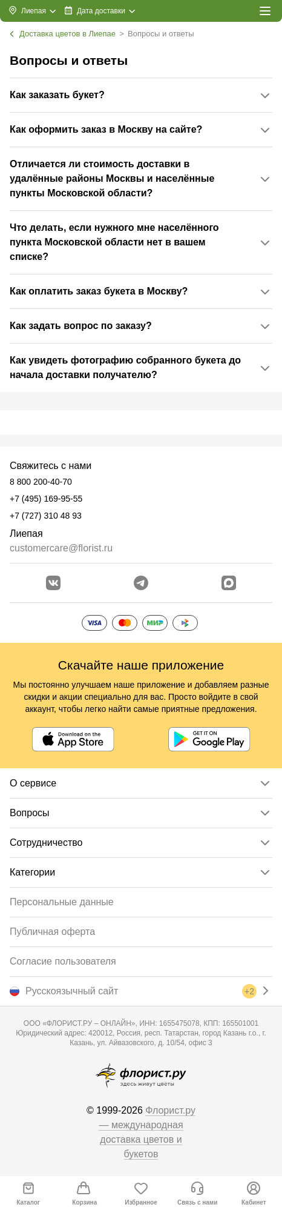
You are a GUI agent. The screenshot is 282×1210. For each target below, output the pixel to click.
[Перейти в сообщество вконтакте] (53, 583)
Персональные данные (62, 902)
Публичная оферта (52, 931)
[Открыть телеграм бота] (141, 583)
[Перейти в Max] (229, 583)
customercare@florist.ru (61, 548)
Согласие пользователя (63, 961)
